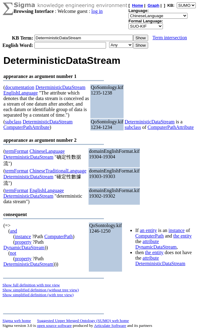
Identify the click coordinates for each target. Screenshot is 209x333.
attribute (151, 241)
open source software (54, 325)
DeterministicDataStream (60, 87)
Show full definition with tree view (31, 285)
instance (23, 236)
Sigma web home (16, 320)
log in (97, 11)
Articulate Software (110, 325)
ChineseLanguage (47, 151)
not (13, 253)
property (23, 242)
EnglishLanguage (20, 92)
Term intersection (169, 37)
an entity (148, 230)
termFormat (16, 151)
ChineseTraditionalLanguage (58, 170)
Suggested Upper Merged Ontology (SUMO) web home (83, 320)
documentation (19, 87)
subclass (13, 121)
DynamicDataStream (24, 247)
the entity (182, 235)
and (13, 231)
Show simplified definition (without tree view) (40, 290)
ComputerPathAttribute (26, 127)
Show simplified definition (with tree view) (37, 294)
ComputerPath (58, 236)
